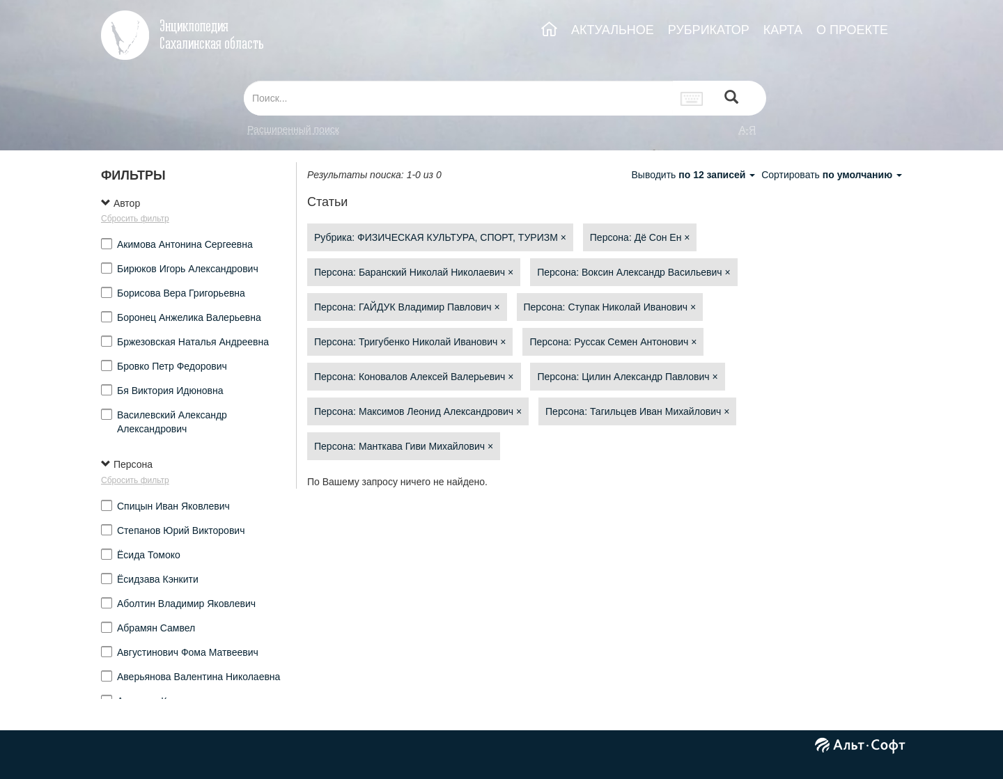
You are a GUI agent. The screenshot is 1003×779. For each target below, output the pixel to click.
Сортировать (831, 174)
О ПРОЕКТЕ (852, 30)
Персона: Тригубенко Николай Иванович (410, 341)
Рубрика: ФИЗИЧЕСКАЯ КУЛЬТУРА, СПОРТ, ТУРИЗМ (440, 237)
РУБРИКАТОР (708, 30)
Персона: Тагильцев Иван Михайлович (637, 411)
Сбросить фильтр (135, 218)
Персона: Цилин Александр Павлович (627, 376)
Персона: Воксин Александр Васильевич (633, 272)
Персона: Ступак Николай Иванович (610, 307)
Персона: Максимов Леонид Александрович (418, 411)
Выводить (694, 174)
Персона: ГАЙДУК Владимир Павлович (407, 307)
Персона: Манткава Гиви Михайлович (403, 446)
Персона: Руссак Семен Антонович (613, 341)
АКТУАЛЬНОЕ (612, 30)
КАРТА (782, 30)
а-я (747, 129)
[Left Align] (731, 98)
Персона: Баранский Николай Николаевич (413, 272)
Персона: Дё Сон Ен (640, 237)
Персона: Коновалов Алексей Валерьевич (414, 376)
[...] (458, 98)
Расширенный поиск (293, 129)
